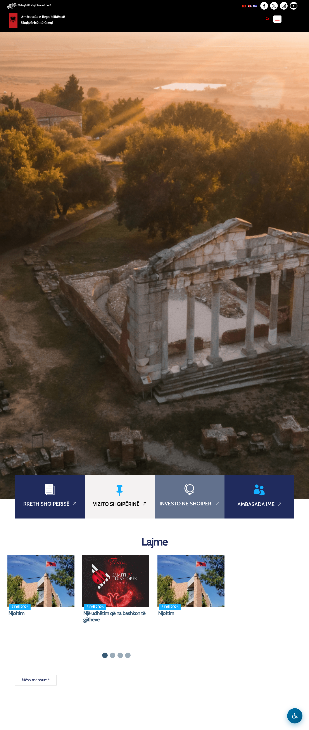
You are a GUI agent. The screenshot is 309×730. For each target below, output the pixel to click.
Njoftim (16, 613)
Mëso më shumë (36, 679)
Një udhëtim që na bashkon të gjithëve (114, 616)
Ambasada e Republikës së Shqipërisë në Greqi (43, 20)
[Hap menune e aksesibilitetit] (294, 715)
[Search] (267, 18)
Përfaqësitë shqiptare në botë (34, 5)
